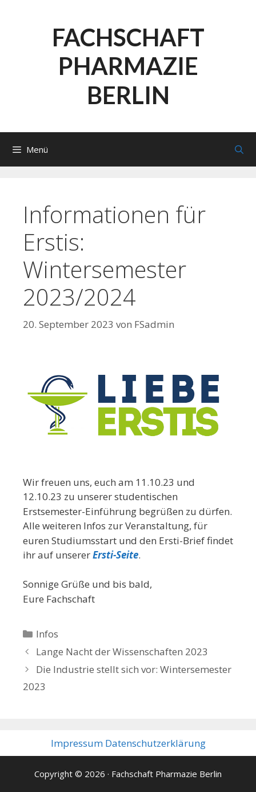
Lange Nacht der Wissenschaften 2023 (122, 651)
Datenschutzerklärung (155, 743)
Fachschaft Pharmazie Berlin (128, 66)
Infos (47, 633)
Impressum (77, 743)
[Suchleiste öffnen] (239, 149)
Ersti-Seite (115, 554)
